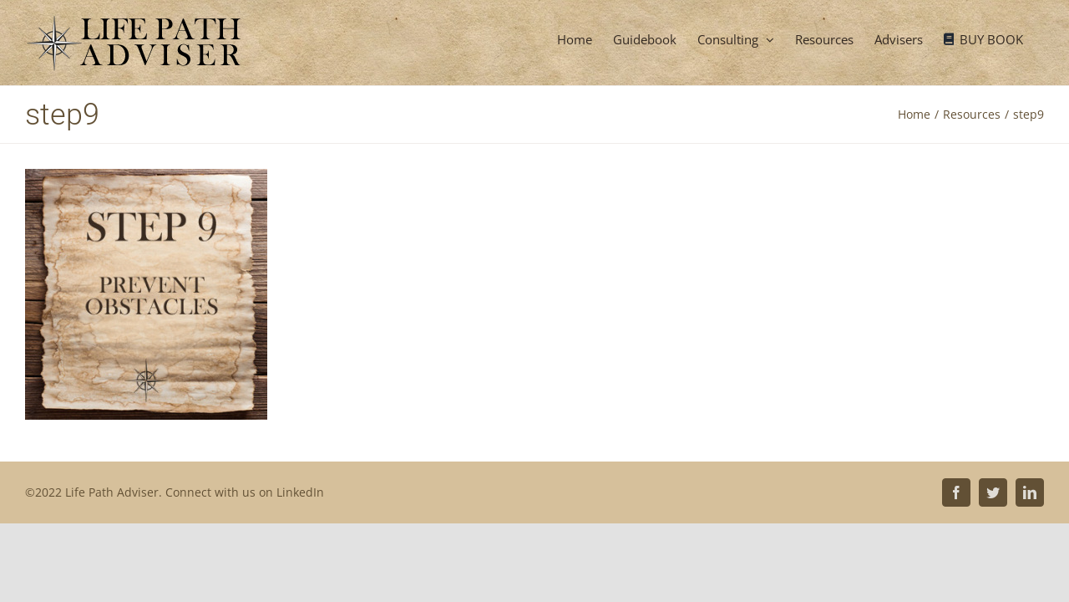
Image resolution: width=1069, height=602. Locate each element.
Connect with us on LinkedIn (244, 492)
